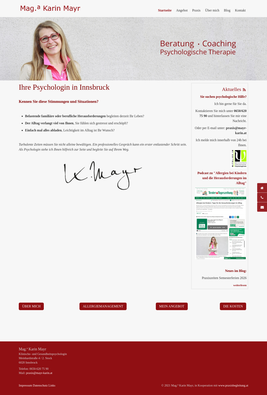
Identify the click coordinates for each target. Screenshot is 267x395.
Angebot (182, 10)
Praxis (196, 10)
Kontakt (240, 10)
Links (51, 385)
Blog (227, 10)
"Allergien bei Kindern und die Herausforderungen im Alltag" (224, 178)
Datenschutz (40, 385)
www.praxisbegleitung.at (233, 385)
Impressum (25, 385)
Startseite (164, 10)
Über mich (212, 10)
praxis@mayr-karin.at (39, 373)
